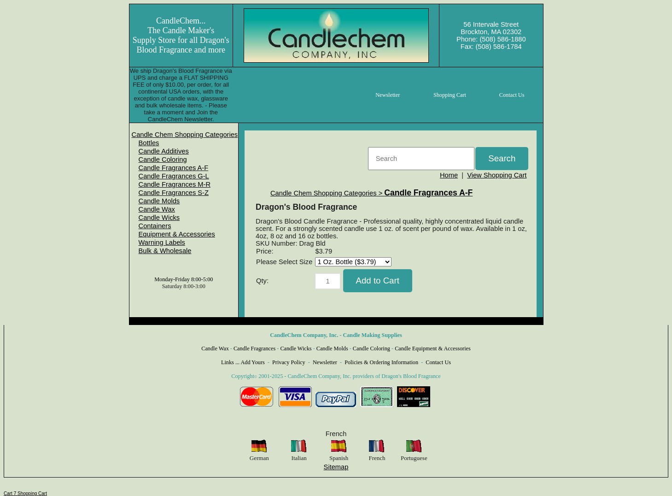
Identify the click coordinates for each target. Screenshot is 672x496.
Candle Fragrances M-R (174, 184)
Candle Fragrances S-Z (174, 192)
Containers (155, 226)
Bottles (149, 143)
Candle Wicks (159, 217)
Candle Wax (157, 209)
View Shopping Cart (496, 175)
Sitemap (336, 467)
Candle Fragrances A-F (174, 167)
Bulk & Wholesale (165, 250)
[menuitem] (185, 134)
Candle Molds (159, 201)
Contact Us (438, 362)
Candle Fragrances (254, 348)
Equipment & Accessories (177, 234)
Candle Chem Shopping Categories (185, 134)
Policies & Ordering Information (381, 362)
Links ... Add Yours (243, 362)
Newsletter (325, 362)
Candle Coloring (163, 159)
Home (449, 175)
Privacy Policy (288, 362)
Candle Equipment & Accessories (433, 348)
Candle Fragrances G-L (174, 176)
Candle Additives (164, 151)
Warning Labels (162, 242)
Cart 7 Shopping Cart (25, 493)
